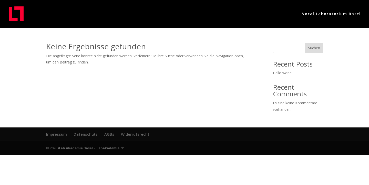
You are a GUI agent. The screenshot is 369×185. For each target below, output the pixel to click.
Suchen (314, 47)
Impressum (56, 134)
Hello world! (282, 72)
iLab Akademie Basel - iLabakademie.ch (91, 148)
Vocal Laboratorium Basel (331, 14)
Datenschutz (86, 134)
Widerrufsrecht (135, 134)
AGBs (109, 134)
